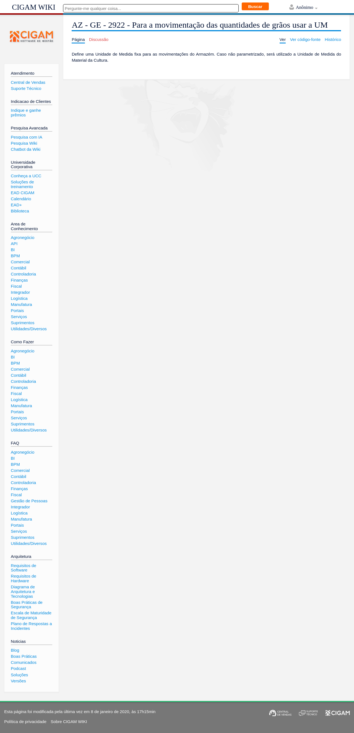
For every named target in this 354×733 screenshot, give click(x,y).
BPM (15, 255)
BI (13, 249)
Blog (15, 650)
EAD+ (16, 204)
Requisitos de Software (23, 568)
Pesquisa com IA (26, 137)
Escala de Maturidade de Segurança (31, 615)
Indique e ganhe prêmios (26, 112)
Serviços (19, 316)
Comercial (20, 261)
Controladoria (23, 274)
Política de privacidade (25, 721)
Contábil (18, 268)
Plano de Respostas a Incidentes (31, 626)
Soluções (19, 674)
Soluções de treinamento (22, 184)
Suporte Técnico (26, 88)
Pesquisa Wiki (24, 143)
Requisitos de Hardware (23, 578)
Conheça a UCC (26, 175)
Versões (18, 681)
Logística (19, 298)
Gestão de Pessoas (29, 500)
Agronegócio (22, 237)
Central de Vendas (28, 82)
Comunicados (24, 662)
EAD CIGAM (22, 192)
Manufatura (21, 304)
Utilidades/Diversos (29, 328)
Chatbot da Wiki (25, 149)
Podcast (18, 668)
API (14, 243)
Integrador (20, 292)
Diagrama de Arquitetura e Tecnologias (23, 591)
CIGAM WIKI (33, 7)
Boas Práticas (24, 656)
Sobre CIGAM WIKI (69, 721)
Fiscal (16, 286)
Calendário (21, 198)
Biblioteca (20, 211)
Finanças (19, 280)
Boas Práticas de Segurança (27, 604)
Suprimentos (22, 322)
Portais (17, 310)
